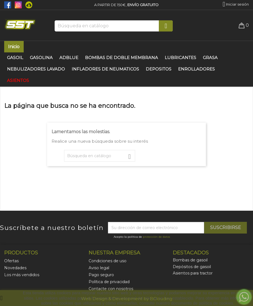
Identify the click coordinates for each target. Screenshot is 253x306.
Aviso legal (99, 267)
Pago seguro (101, 274)
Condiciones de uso (107, 260)
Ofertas (11, 260)
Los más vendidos (21, 274)
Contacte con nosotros (111, 288)
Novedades (15, 267)
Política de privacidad (109, 281)
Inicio (14, 46)
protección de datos (156, 237)
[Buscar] (114, 25)
